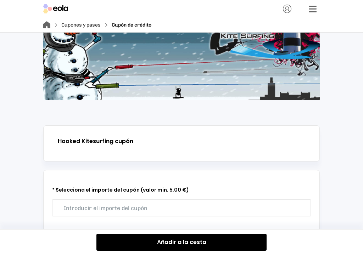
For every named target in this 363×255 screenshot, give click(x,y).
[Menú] (313, 9)
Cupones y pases (81, 25)
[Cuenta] (287, 9)
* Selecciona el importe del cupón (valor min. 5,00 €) (120, 189)
